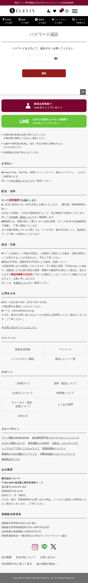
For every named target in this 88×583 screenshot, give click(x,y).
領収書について (65, 392)
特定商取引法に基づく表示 (16, 563)
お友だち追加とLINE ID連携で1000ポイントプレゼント (44, 121)
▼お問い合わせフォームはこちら (19, 327)
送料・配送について (65, 383)
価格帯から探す (40, 21)
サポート (7, 372)
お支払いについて (23, 392)
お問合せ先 (8, 293)
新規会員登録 (22, 349)
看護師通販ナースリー (54, 448)
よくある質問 (65, 404)
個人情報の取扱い (47, 563)
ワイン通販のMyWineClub (15, 437)
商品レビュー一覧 (65, 358)
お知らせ (23, 415)
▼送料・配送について (23, 217)
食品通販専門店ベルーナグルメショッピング (55, 437)
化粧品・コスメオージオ (65, 443)
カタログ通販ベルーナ (13, 443)
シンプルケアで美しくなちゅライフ (20, 448)
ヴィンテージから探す (59, 21)
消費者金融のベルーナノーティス (57, 454)
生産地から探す (8, 21)
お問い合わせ (47, 557)
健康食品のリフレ (10, 459)
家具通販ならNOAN (38, 443)
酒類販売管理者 (11, 514)
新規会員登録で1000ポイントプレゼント (44, 105)
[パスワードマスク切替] (56, 58)
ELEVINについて (25, 557)
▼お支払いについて (21, 180)
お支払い (7, 163)
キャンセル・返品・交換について (22, 404)
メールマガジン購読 (22, 358)
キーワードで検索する (78, 21)
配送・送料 (8, 191)
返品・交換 (8, 244)
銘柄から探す (24, 21)
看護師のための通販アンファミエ (19, 454)
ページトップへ (83, 92)
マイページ (8, 338)
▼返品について (21, 282)
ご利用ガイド (22, 383)
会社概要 (7, 469)
